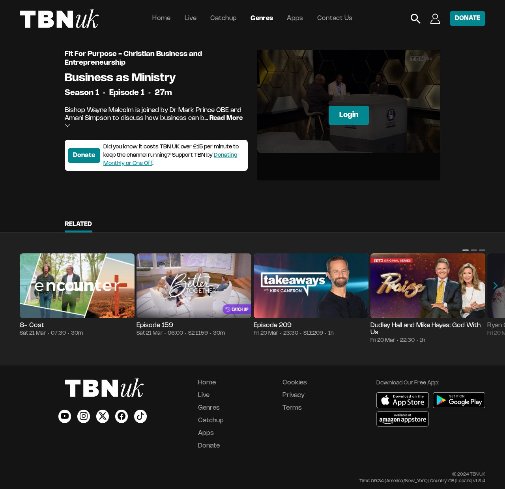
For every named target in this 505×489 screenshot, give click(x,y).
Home (161, 18)
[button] (465, 250)
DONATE (467, 18)
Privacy (293, 395)
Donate (84, 155)
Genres (262, 18)
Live (190, 18)
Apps (295, 18)
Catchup (223, 18)
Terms (292, 408)
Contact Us (335, 18)
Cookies (294, 383)
